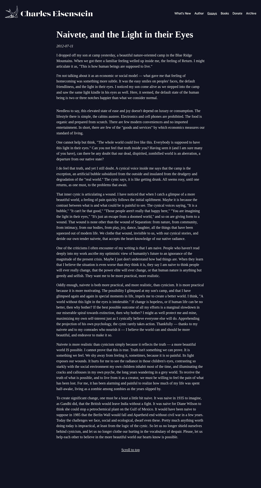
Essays (212, 13)
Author (199, 13)
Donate (237, 13)
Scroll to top (130, 450)
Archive (251, 13)
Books (225, 13)
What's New (182, 13)
